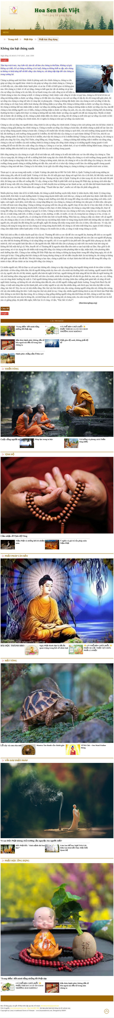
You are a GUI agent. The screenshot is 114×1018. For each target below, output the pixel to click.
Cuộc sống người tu (10, 439)
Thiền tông (12, 369)
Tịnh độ (9, 454)
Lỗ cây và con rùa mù (11, 745)
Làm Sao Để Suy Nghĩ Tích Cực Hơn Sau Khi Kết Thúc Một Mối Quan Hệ (74, 847)
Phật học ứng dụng (48, 39)
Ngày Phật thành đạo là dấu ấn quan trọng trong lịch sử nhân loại (53, 646)
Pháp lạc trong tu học (44, 439)
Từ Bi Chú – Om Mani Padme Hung (93, 746)
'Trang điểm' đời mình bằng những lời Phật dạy (27, 327)
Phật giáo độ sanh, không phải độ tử (74, 341)
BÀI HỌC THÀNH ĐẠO (12, 645)
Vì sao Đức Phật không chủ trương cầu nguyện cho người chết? (31, 841)
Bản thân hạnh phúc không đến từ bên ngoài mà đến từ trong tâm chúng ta (30, 342)
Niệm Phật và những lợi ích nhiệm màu (30, 542)
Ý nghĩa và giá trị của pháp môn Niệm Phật (73, 542)
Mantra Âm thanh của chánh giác (50, 745)
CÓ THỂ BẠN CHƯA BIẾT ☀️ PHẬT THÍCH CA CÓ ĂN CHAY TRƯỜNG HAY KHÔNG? (74, 328)
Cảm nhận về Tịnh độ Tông (14, 536)
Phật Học (28, 39)
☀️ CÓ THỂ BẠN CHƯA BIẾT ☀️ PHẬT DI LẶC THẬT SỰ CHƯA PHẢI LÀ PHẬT (98, 647)
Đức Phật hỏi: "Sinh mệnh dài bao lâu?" (30, 846)
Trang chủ (13, 39)
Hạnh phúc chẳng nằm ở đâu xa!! (30, 354)
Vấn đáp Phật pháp (16, 760)
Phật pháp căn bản (16, 556)
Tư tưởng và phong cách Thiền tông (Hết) (92, 440)
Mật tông (11, 660)
